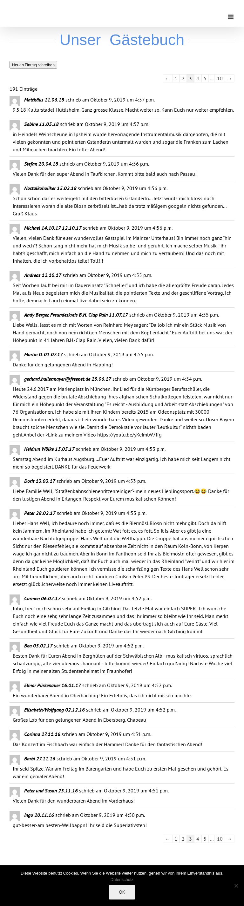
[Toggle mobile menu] (231, 17)
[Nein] (236, 886)
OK (122, 892)
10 (220, 78)
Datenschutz (122, 879)
